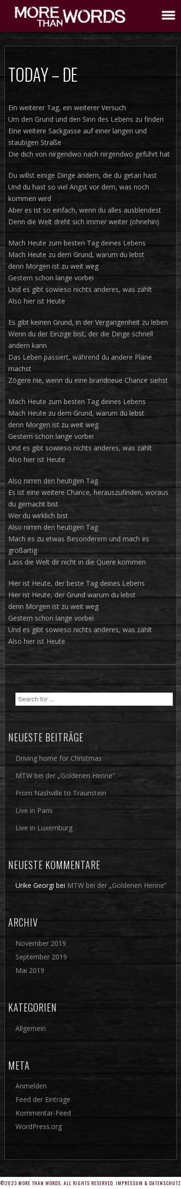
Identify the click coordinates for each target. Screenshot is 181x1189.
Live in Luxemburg (43, 827)
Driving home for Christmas (58, 758)
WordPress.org (38, 1126)
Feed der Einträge (42, 1099)
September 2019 (41, 956)
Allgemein (30, 1028)
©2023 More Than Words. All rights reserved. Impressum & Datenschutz (90, 1183)
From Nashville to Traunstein (60, 793)
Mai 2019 (29, 970)
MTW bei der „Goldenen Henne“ (65, 775)
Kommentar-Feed (43, 1112)
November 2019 (40, 943)
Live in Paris (34, 810)
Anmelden (31, 1085)
